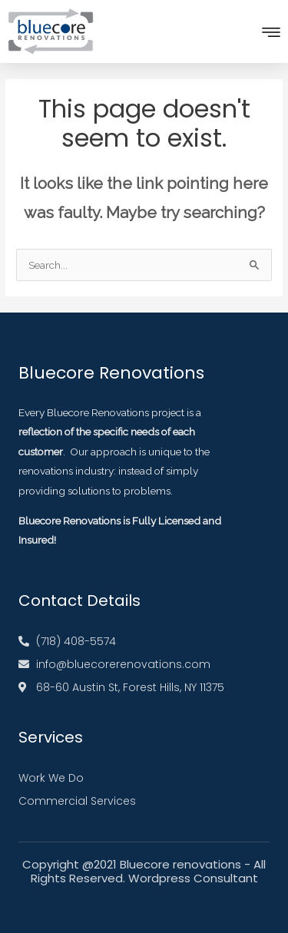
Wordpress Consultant (193, 878)
